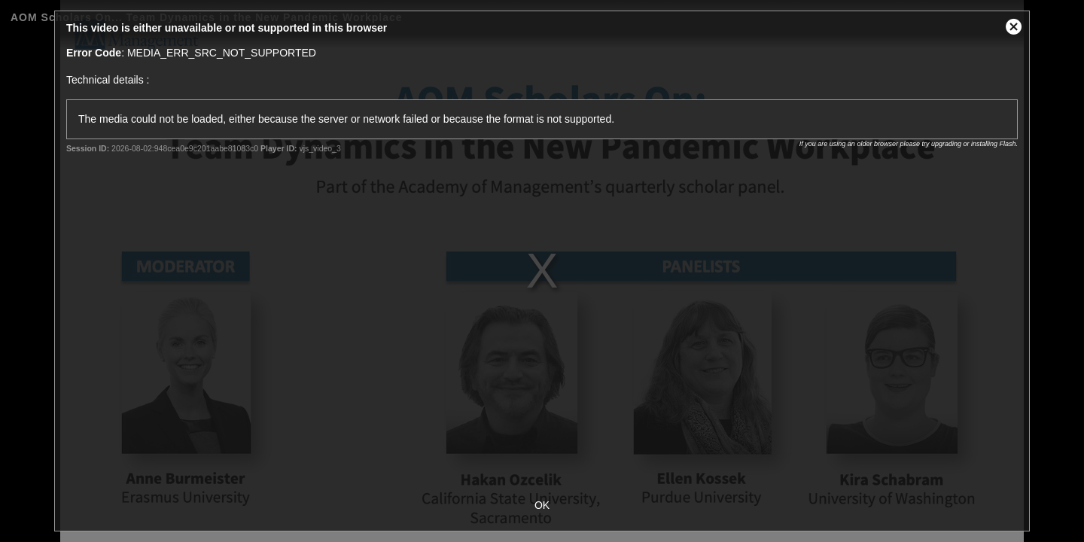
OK (542, 505)
